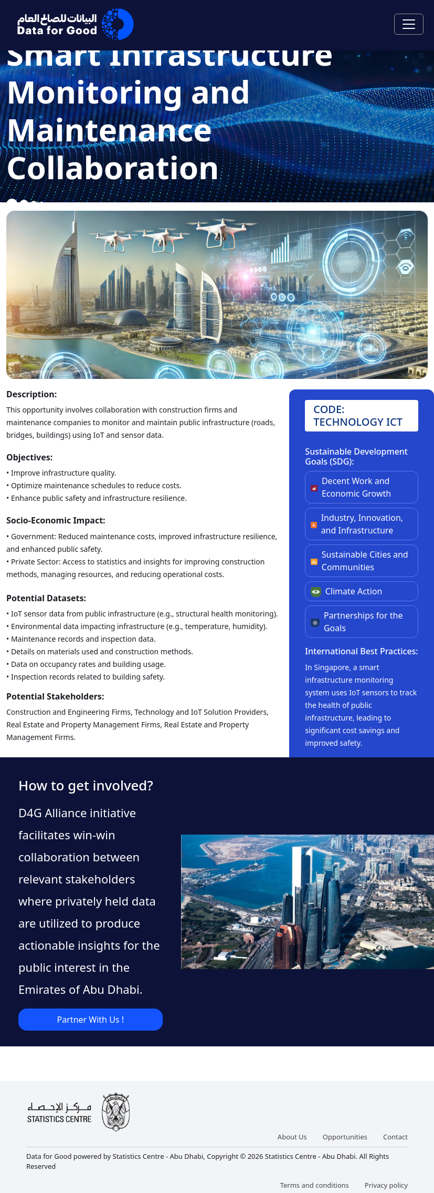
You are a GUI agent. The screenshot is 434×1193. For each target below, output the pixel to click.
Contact (395, 1136)
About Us (292, 1136)
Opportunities (345, 1136)
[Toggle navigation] (409, 24)
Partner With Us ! (90, 1019)
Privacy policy (386, 1185)
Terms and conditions (314, 1185)
